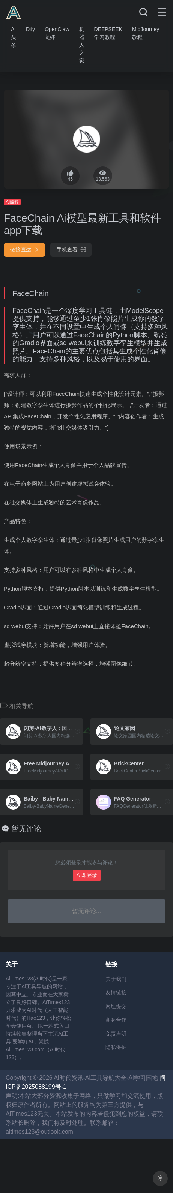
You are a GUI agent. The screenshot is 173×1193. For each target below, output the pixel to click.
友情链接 (115, 992)
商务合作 (115, 1020)
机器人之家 (81, 45)
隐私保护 (115, 1047)
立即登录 (86, 875)
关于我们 (115, 979)
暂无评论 (26, 829)
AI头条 (13, 37)
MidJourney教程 (145, 33)
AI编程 (12, 202)
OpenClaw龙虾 (57, 33)
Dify (30, 29)
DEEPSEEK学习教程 (108, 33)
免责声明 (115, 1034)
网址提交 (115, 1006)
